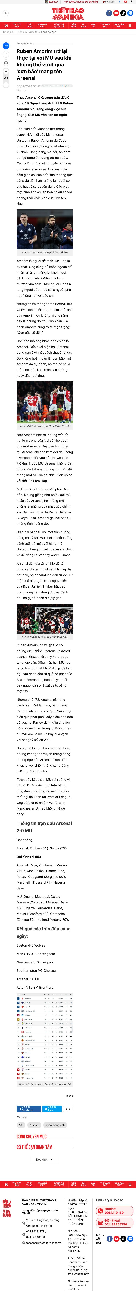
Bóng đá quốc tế (59, 25)
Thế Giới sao (105, 25)
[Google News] (57, 89)
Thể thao (29, 25)
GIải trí (93, 25)
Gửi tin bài (108, 2)
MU (21, 1125)
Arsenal (34, 1125)
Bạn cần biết (119, 25)
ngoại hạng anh (55, 1125)
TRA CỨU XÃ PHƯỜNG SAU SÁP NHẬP (81, 2)
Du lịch (83, 25)
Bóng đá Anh (48, 32)
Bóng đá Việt (42, 25)
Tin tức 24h (16, 25)
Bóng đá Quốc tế (28, 32)
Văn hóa (73, 25)
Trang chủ (8, 32)
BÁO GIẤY (53, 2)
